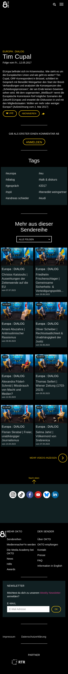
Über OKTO (44, 539)
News (10, 558)
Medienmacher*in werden (21, 544)
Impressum (9, 636)
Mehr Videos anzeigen (48, 458)
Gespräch (13, 185)
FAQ (40, 560)
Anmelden (34, 142)
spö (9, 191)
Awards (11, 569)
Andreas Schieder (18, 198)
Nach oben (34, 480)
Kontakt (41, 549)
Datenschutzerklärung (33, 636)
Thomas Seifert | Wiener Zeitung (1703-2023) (50, 385)
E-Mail (11, 603)
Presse (41, 555)
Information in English (49, 565)
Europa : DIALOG (13, 51)
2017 (43, 185)
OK (56, 609)
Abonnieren (29, 113)
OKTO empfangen (47, 544)
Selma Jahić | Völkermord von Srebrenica (46, 436)
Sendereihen (14, 539)
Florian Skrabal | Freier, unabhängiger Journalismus (17, 436)
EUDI (43, 198)
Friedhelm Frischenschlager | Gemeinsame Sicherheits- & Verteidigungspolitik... (50, 282)
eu (41, 173)
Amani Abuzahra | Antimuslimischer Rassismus (13, 333)
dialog (11, 179)
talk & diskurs (48, 179)
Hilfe (9, 564)
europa (11, 173)
